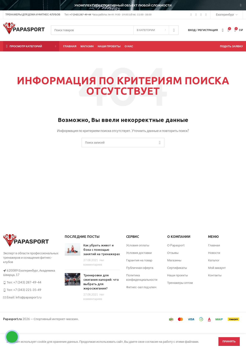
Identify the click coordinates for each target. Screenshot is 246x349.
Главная (214, 245)
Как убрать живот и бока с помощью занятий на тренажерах (101, 249)
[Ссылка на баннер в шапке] (117, 5)
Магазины (174, 260)
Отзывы (173, 253)
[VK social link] (201, 14)
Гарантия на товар (139, 260)
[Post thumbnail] (72, 255)
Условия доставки (139, 253)
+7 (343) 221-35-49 (27, 290)
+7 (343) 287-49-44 (80, 14)
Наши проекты (177, 275)
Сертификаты (177, 268)
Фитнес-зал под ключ (141, 287)
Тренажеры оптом (180, 282)
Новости (214, 253)
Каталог (213, 260)
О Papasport (176, 245)
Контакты (215, 275)
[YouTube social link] (196, 14)
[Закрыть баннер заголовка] (241, 5)
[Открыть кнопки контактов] (12, 337)
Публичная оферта (139, 268)
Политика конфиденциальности (141, 277)
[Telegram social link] (205, 14)
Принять (229, 341)
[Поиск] (115, 30)
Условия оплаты (137, 245)
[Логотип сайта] (24, 29)
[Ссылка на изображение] (26, 240)
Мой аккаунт (217, 268)
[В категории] (151, 30)
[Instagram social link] (191, 14)
